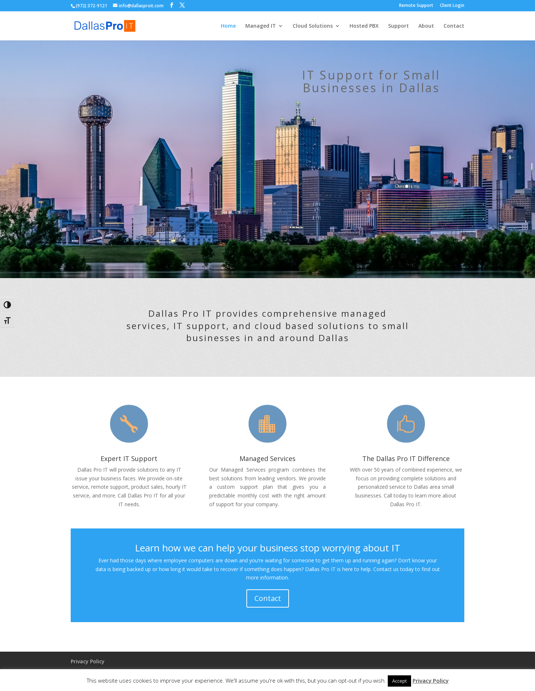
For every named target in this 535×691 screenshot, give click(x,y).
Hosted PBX (364, 26)
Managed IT (260, 26)
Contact (454, 26)
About (426, 26)
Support (398, 26)
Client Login (452, 5)
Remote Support (416, 5)
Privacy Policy (88, 661)
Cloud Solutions (313, 26)
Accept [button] (399, 681)
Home (228, 26)
